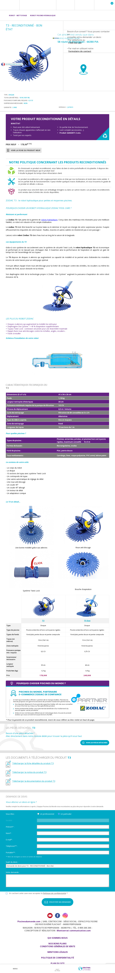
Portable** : (11, 852)
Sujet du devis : (12, 862)
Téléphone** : (12, 846)
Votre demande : (13, 872)
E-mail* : (9, 839)
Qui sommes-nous (57, 937)
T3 (43, 620)
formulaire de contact (79, 51)
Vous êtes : (10, 814)
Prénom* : (10, 827)
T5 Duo (87, 620)
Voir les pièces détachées (96, 743)
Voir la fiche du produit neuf (25, 150)
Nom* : (9, 833)
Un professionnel (47, 814)
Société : (9, 820)
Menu (15, 969)
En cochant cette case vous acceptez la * (38, 893)
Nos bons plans (57, 943)
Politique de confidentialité (54, 893)
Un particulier (66, 814)
